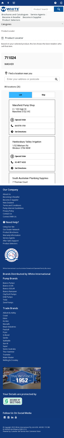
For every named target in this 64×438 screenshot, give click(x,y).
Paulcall (6, 329)
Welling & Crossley (10, 360)
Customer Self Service (18, 431)
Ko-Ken (6, 321)
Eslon (5, 318)
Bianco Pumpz (9, 283)
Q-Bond (6, 335)
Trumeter (7, 354)
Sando (5, 338)
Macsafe (6, 324)
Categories (6, 24)
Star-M (5, 343)
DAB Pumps (8, 297)
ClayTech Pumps (9, 294)
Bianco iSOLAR (9, 288)
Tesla (5, 299)
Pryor (5, 332)
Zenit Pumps (8, 302)
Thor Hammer (8, 352)
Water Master (8, 357)
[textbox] (43, 9)
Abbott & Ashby (9, 313)
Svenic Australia (9, 349)
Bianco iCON (8, 286)
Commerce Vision (35, 431)
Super (5, 346)
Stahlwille (6, 340)
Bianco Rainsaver (10, 291)
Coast (5, 315)
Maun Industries (9, 327)
